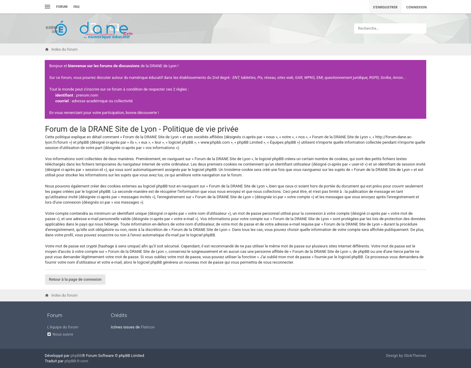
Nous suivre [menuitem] (63, 334)
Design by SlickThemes (406, 355)
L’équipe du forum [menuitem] (62, 327)
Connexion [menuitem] (416, 7)
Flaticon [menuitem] (147, 327)
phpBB (76, 355)
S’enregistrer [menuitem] (385, 7)
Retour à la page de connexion (75, 279)
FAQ (77, 7)
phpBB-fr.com (76, 361)
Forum (62, 7)
